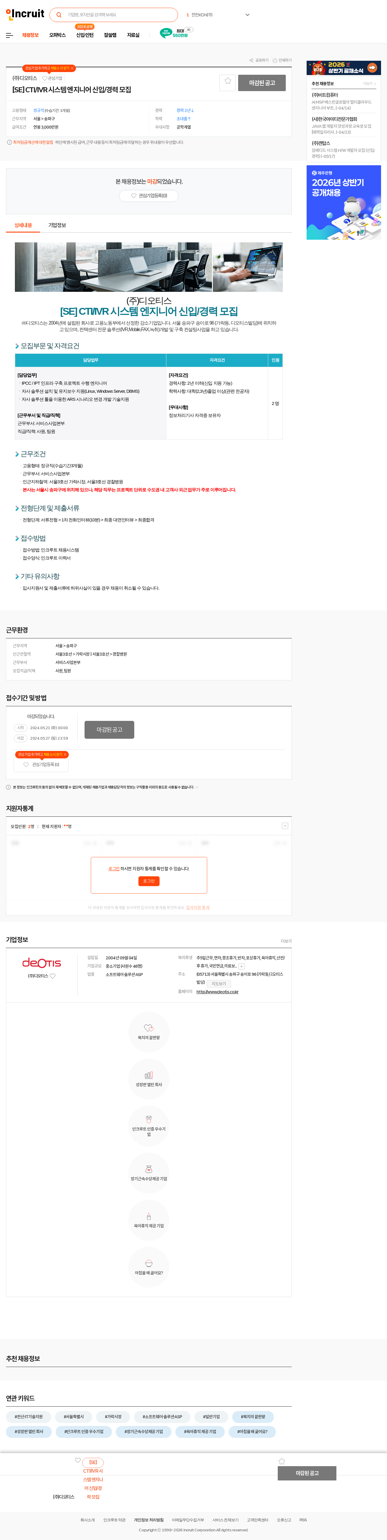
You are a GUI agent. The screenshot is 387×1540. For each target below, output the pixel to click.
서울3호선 (63, 654)
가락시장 (83, 654)
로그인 (114, 869)
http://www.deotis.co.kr (217, 992)
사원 (59, 671)
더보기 (286, 941)
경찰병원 (120, 654)
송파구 (71, 646)
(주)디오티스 (24, 78)
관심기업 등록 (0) (41, 765)
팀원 (67, 671)
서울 (59, 646)
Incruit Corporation (199, 1530)
